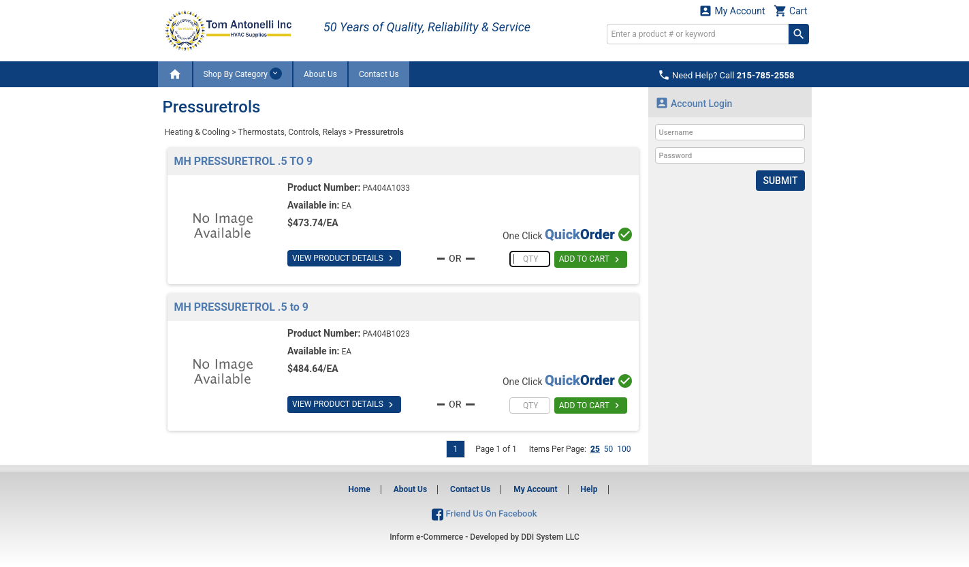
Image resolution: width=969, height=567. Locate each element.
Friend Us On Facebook (484, 513)
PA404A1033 (386, 188)
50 (609, 449)
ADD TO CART (590, 259)
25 (595, 449)
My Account (732, 10)
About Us (320, 74)
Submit (780, 180)
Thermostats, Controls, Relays (292, 132)
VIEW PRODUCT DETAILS (344, 258)
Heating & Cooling (197, 132)
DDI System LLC (550, 537)
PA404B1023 (385, 334)
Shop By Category (243, 73)
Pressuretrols (379, 132)
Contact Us (379, 74)
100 (624, 449)
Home (359, 489)
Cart (791, 10)
